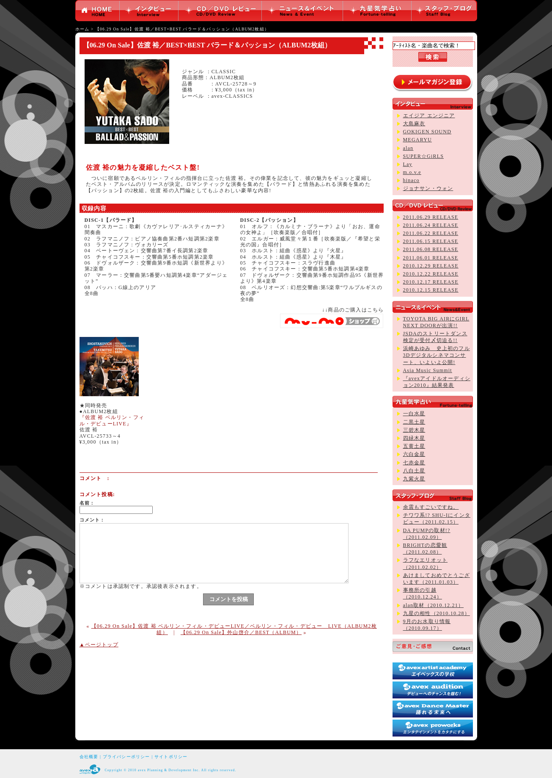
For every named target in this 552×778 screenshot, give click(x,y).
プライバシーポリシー (126, 756)
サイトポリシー (170, 756)
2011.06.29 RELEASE (431, 217)
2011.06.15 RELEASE (431, 241)
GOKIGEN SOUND (427, 132)
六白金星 (414, 454)
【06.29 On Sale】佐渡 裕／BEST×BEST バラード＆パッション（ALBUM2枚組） (182, 29)
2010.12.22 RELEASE (431, 274)
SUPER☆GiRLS (423, 156)
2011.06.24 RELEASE (431, 225)
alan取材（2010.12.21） (433, 605)
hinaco (411, 180)
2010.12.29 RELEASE (431, 266)
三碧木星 (414, 430)
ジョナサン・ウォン (428, 188)
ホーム (82, 29)
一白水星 (414, 414)
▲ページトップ (99, 645)
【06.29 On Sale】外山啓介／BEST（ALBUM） (241, 632)
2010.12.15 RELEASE (431, 290)
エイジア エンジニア (429, 116)
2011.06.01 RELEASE (431, 258)
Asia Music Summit (427, 370)
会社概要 (89, 756)
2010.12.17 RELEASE (431, 282)
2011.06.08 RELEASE (431, 249)
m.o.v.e (412, 172)
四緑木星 (414, 438)
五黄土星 (414, 446)
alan (408, 148)
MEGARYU (417, 140)
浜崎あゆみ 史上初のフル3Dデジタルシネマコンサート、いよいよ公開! (436, 355)
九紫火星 (414, 479)
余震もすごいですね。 (431, 507)
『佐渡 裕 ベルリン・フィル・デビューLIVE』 (112, 420)
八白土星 (414, 471)
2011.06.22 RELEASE (431, 233)
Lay (407, 164)
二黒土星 (414, 422)
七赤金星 (414, 463)
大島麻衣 (414, 124)
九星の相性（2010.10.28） (436, 613)
